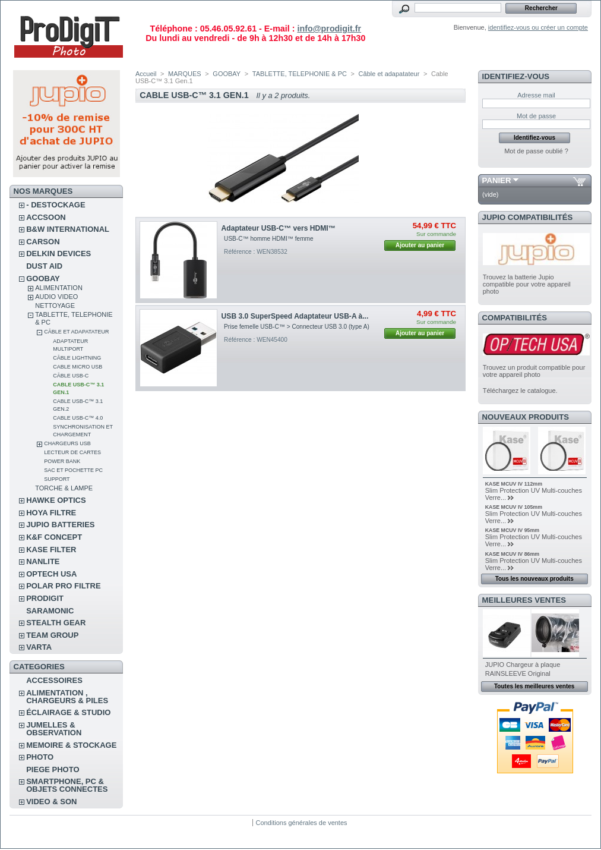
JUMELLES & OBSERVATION (53, 728)
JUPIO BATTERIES (60, 524)
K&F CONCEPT (54, 537)
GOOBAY (43, 278)
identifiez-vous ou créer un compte (538, 27)
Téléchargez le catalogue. (520, 390)
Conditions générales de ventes (301, 822)
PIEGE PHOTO (52, 769)
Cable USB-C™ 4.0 (78, 418)
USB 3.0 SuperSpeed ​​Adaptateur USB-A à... (295, 316)
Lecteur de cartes (72, 452)
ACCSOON (45, 217)
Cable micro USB (77, 367)
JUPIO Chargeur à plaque (523, 664)
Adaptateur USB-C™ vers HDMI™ (279, 228)
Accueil (145, 73)
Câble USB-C (70, 376)
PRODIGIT (45, 598)
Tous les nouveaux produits (534, 578)
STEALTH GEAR (56, 622)
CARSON (42, 241)
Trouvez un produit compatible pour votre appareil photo (534, 371)
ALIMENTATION (59, 287)
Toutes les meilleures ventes (534, 686)
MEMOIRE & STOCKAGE (71, 745)
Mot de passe (536, 115)
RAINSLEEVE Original (518, 673)
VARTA (39, 647)
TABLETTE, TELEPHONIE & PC (299, 73)
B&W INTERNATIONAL (67, 229)
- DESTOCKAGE (55, 204)
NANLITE (42, 561)
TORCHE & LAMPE (64, 488)
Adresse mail (536, 95)
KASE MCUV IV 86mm (512, 554)
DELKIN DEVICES (58, 253)
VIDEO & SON (51, 801)
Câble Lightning (77, 358)
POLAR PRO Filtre (63, 585)
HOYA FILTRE (51, 512)
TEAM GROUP (52, 635)
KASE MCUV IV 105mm (513, 507)
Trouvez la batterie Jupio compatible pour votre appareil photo (527, 284)
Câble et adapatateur (76, 332)
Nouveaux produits (526, 417)
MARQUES (184, 73)
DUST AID (44, 266)
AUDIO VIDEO (56, 296)
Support (56, 479)
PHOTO (39, 757)
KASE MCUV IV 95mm (512, 530)
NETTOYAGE (55, 305)
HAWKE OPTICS (56, 500)
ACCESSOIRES (54, 680)
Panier (496, 180)
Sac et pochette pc (73, 470)
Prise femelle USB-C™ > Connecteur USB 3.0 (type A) (296, 326)
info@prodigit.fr (329, 28)
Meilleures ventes (524, 600)
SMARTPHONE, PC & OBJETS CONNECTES (66, 785)
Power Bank (62, 461)
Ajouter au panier (420, 245)
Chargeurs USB (67, 443)
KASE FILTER (51, 549)
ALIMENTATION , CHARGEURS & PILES (67, 696)
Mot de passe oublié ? (536, 151)
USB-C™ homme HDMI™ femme (269, 238)
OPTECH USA (51, 573)
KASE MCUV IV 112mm (513, 484)
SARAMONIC (50, 610)
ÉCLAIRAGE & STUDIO (68, 712)
